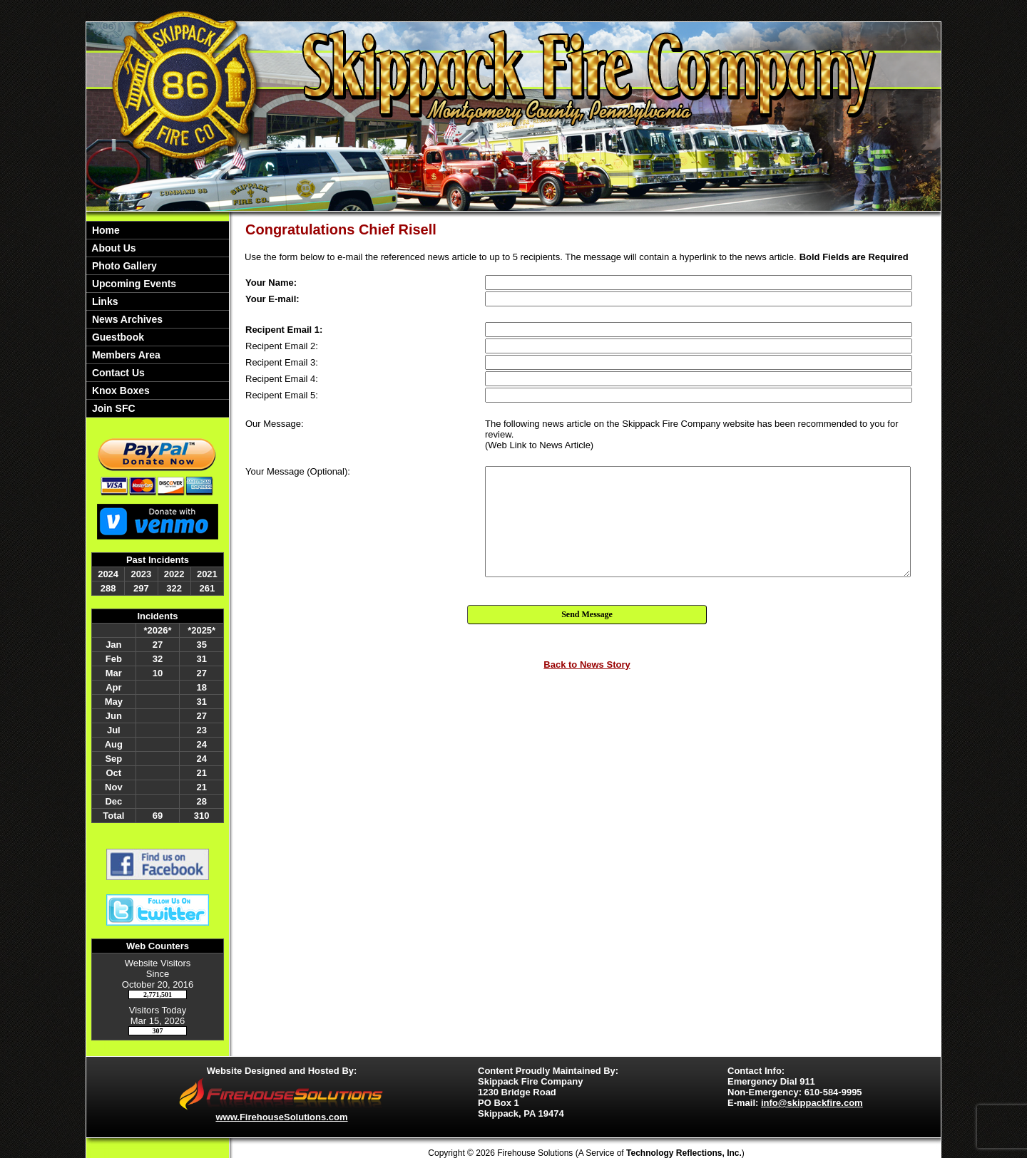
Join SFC (112, 408)
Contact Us (117, 372)
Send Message (587, 614)
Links (103, 301)
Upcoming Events (132, 283)
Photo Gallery (123, 266)
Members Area (124, 355)
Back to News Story (586, 664)
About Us (112, 248)
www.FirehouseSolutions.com (281, 1117)
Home (104, 230)
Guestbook (116, 337)
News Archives (126, 319)
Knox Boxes (119, 390)
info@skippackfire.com (812, 1102)
